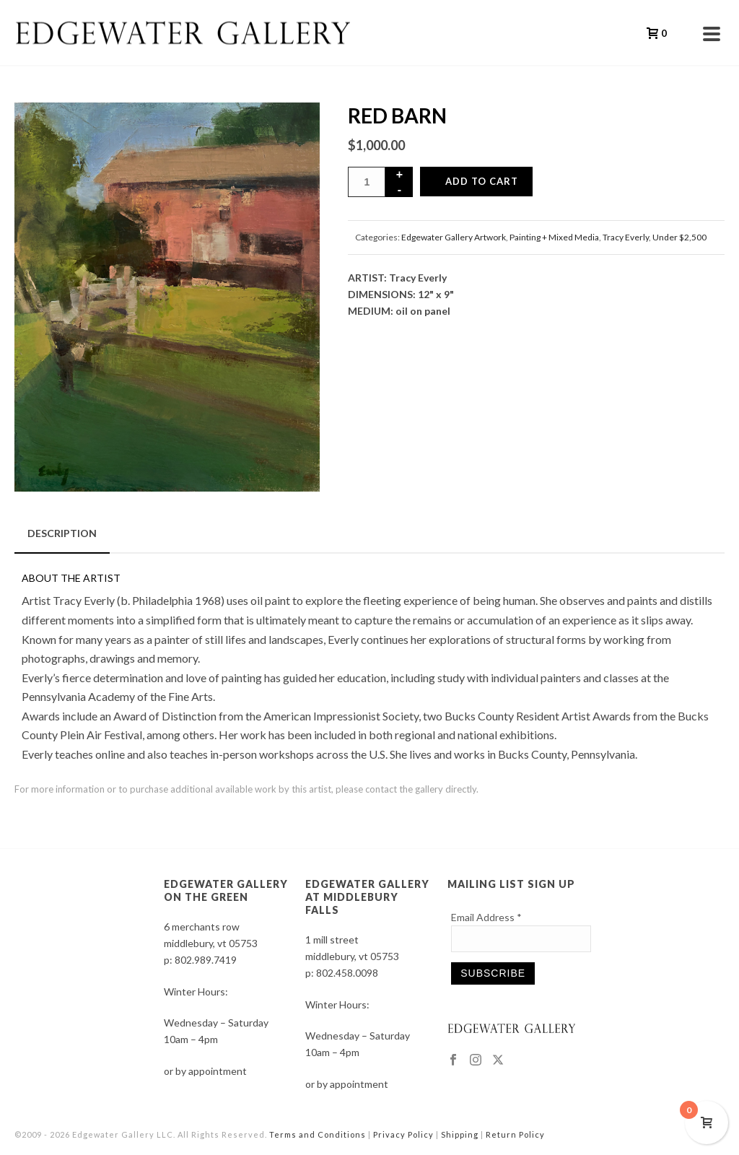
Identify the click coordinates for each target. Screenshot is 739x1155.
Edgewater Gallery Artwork (453, 237)
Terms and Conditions (317, 1134)
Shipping (459, 1134)
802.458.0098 (347, 973)
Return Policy (515, 1134)
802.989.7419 (206, 960)
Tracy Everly (626, 237)
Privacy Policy (403, 1134)
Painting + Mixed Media (554, 237)
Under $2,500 (679, 237)
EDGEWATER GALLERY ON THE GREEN (226, 890)
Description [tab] (62, 533)
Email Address (486, 917)
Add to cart (481, 181)
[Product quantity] (366, 182)
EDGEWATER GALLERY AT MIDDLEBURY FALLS (367, 897)
